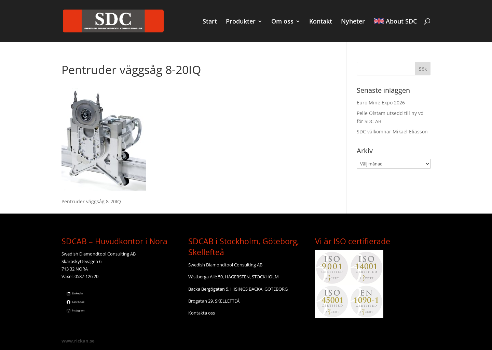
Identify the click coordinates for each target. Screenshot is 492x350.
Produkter (241, 22)
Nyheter (353, 22)
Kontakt (320, 22)
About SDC (395, 21)
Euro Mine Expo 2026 (381, 102)
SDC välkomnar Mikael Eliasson (392, 131)
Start (210, 22)
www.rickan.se (78, 341)
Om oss (282, 22)
